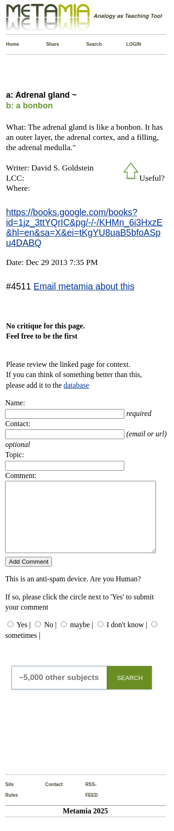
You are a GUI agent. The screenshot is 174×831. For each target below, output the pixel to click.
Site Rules (7, 803)
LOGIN (128, 44)
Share (48, 44)
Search (88, 44)
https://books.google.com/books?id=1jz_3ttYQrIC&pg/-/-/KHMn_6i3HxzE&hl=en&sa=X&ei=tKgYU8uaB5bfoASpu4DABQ (84, 227)
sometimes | (22, 649)
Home (8, 44)
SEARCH (130, 691)
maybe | (81, 638)
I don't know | (127, 638)
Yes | (24, 638)
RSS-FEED (87, 803)
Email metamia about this (83, 286)
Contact (47, 798)
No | (50, 638)
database (76, 385)
